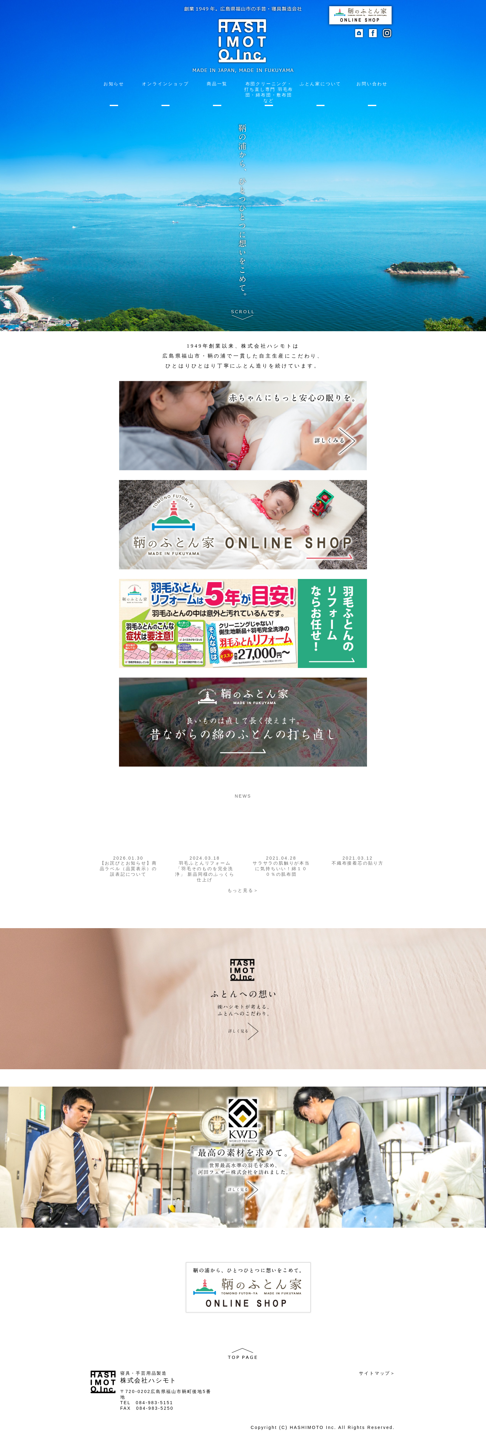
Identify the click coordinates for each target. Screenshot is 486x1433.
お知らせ (114, 83)
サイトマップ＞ (377, 1373)
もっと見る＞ (243, 890)
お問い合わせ (372, 83)
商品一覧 (217, 83)
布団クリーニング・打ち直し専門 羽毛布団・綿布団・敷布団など (268, 92)
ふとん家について (320, 83)
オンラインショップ (165, 83)
